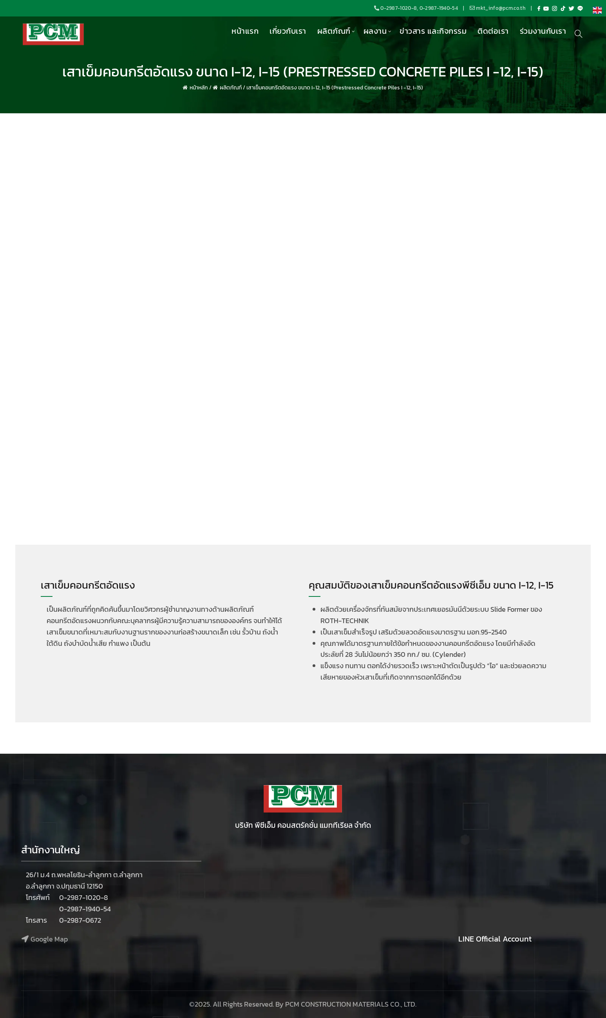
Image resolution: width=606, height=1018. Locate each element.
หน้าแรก (245, 31)
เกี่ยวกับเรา (288, 31)
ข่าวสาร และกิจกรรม (433, 31)
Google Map (49, 939)
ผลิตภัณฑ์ (334, 31)
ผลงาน (375, 31)
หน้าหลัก (199, 88)
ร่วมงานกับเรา (543, 31)
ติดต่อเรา (493, 31)
